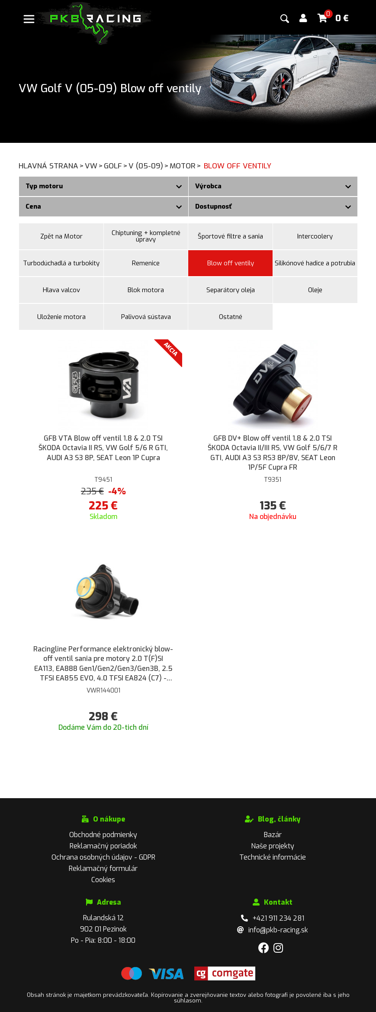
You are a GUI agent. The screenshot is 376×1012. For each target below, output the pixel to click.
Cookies (103, 879)
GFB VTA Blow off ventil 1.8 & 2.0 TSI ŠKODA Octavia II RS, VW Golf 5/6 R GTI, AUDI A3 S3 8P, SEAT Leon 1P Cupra (103, 448)
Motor (186, 166)
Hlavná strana (52, 166)
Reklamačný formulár (103, 868)
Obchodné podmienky (103, 834)
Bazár (273, 834)
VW (94, 166)
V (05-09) (149, 166)
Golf (116, 166)
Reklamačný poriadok (103, 846)
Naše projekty (272, 846)
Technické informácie (272, 857)
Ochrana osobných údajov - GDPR (103, 857)
